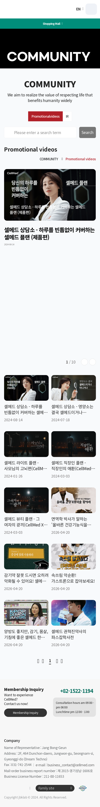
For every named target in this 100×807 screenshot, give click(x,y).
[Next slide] (92, 362)
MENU (91, 9)
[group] (50, 207)
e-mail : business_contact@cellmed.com (65, 765)
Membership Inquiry (25, 713)
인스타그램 (7, 788)
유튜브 (21, 788)
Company (12, 740)
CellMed (22, 9)
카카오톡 (14, 788)
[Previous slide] (84, 362)
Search (88, 132)
